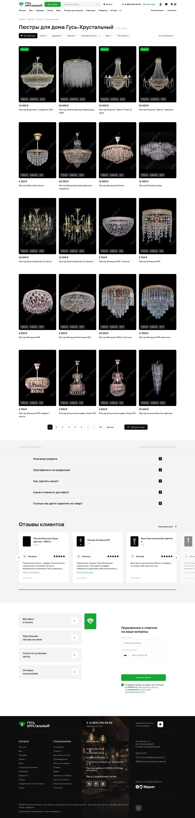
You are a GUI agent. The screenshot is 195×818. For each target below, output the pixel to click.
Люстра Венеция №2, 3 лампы (114, 261)
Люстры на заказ (61, 779)
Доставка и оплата (61, 755)
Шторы (22, 779)
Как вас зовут (126, 637)
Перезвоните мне (94, 726)
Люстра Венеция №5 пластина (154, 337)
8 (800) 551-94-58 (95, 749)
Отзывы (56, 767)
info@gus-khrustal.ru (97, 757)
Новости (57, 751)
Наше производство (62, 783)
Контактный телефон (129, 650)
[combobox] (127, 655)
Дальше (110, 427)
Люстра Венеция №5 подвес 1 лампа (34, 415)
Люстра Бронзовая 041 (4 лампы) (76, 261)
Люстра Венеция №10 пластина (115, 337)
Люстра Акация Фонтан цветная (155, 413)
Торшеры (23, 755)
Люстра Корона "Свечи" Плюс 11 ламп (115, 111)
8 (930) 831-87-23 (95, 753)
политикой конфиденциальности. (138, 690)
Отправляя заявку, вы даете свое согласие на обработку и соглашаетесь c (144, 688)
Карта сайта (141, 753)
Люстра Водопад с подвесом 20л (36, 109)
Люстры (39, 19)
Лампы (22, 759)
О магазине (58, 747)
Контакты (172, 10)
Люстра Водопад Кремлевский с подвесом (76, 187)
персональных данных (148, 687)
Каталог (31, 19)
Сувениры (23, 771)
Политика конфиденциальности (150, 757)
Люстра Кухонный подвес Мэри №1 (117, 413)
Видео (56, 771)
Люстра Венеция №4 (29, 337)
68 (100, 427)
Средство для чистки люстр (31, 783)
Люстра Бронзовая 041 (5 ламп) (35, 261)
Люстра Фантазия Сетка (31, 185)
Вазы (21, 763)
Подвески (23, 775)
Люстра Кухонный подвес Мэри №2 (77, 413)
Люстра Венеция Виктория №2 (75, 337)
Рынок (22, 788)
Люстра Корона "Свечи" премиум (156, 109)
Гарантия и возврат (62, 775)
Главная (22, 19)
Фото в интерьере (61, 763)
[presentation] (141, 671)
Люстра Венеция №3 (149, 261)
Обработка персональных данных (151, 761)
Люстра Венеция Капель (111, 185)
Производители (60, 759)
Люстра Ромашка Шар (150, 185)
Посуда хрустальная (28, 767)
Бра (20, 751)
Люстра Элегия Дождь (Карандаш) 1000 (77, 111)
